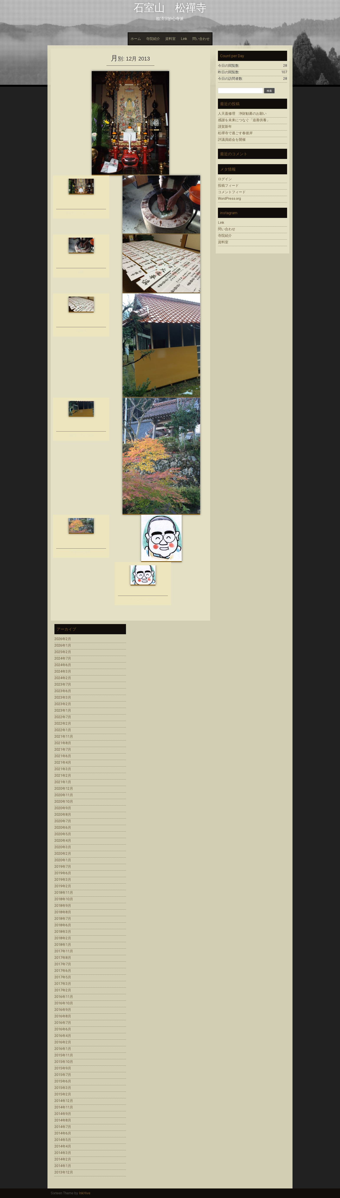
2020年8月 (62, 814)
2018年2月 (62, 938)
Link (184, 39)
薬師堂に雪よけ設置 (81, 435)
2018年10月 (63, 899)
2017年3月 (62, 984)
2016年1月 (62, 1049)
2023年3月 (62, 697)
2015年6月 (62, 1081)
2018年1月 (62, 945)
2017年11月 (63, 951)
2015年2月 (62, 1094)
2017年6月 (62, 971)
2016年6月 (62, 1029)
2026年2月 (62, 639)
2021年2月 (62, 775)
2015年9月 (62, 1068)
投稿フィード (228, 185)
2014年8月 (62, 1120)
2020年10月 (63, 801)
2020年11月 (63, 795)
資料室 (170, 39)
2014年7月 (62, 1127)
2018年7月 (62, 919)
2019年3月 (62, 880)
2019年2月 (62, 886)
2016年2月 (62, 1042)
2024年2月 (62, 678)
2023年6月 (62, 691)
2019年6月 (62, 873)
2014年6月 (62, 1133)
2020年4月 (62, 840)
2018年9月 (62, 906)
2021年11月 (63, 736)
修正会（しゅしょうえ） (81, 212)
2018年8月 (62, 912)
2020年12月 (63, 788)
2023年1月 (62, 710)
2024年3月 (62, 671)
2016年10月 (63, 1003)
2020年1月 (62, 860)
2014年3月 (62, 1153)
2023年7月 (62, 684)
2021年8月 (62, 743)
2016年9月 (62, 1010)
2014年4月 (62, 1146)
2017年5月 (62, 977)
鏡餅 (81, 271)
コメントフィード (232, 192)
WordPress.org (229, 198)
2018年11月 (63, 893)
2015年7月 (62, 1075)
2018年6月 (62, 925)
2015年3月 (62, 1088)
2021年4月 (62, 762)
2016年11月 (63, 997)
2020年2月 (62, 854)
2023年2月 (62, 704)
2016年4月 (62, 1036)
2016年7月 (62, 1023)
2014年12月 (63, 1101)
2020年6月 (62, 827)
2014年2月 (62, 1159)
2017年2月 (62, 990)
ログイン (225, 179)
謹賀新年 (225, 126)
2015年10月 (63, 1062)
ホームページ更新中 (143, 599)
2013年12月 (63, 1172)
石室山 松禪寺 (170, 8)
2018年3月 (62, 932)
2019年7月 (62, 867)
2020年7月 (62, 821)
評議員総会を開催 (232, 139)
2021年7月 (62, 749)
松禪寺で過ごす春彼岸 (235, 133)
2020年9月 (62, 808)
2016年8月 (62, 1016)
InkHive (84, 1193)
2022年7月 (62, 717)
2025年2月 (62, 652)
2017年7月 (62, 964)
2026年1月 (62, 645)
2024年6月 (62, 665)
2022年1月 (62, 730)
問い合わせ (201, 39)
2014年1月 (62, 1166)
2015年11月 (63, 1055)
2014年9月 (62, 1114)
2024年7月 (62, 658)
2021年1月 (62, 782)
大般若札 (81, 330)
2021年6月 (62, 756)
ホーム (136, 39)
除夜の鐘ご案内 (81, 552)
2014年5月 (62, 1140)
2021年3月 (62, 769)
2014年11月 (63, 1107)
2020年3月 (62, 847)
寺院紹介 (153, 39)
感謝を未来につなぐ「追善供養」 (244, 120)
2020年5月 (62, 834)
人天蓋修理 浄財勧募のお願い (242, 113)
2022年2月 (62, 723)
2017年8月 (62, 958)
